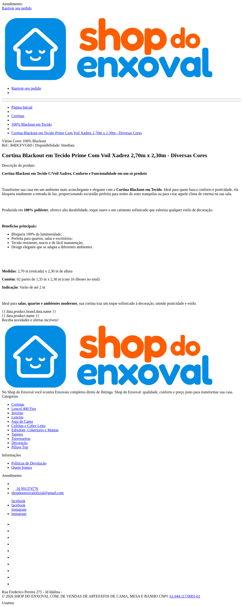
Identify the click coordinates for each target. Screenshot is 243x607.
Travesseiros (20, 439)
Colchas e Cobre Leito (28, 426)
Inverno (17, 413)
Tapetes (17, 434)
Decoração (19, 443)
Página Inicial (21, 107)
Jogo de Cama (22, 421)
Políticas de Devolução (29, 463)
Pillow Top (19, 447)
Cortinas (17, 116)
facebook (18, 501)
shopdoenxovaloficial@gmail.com (37, 493)
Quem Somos (21, 467)
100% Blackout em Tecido (31, 124)
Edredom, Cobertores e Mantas (35, 430)
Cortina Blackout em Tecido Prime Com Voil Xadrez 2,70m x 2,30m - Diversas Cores (76, 133)
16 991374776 (24, 489)
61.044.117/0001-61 (185, 596)
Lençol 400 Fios (23, 409)
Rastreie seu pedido (17, 8)
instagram (18, 509)
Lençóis (17, 417)
